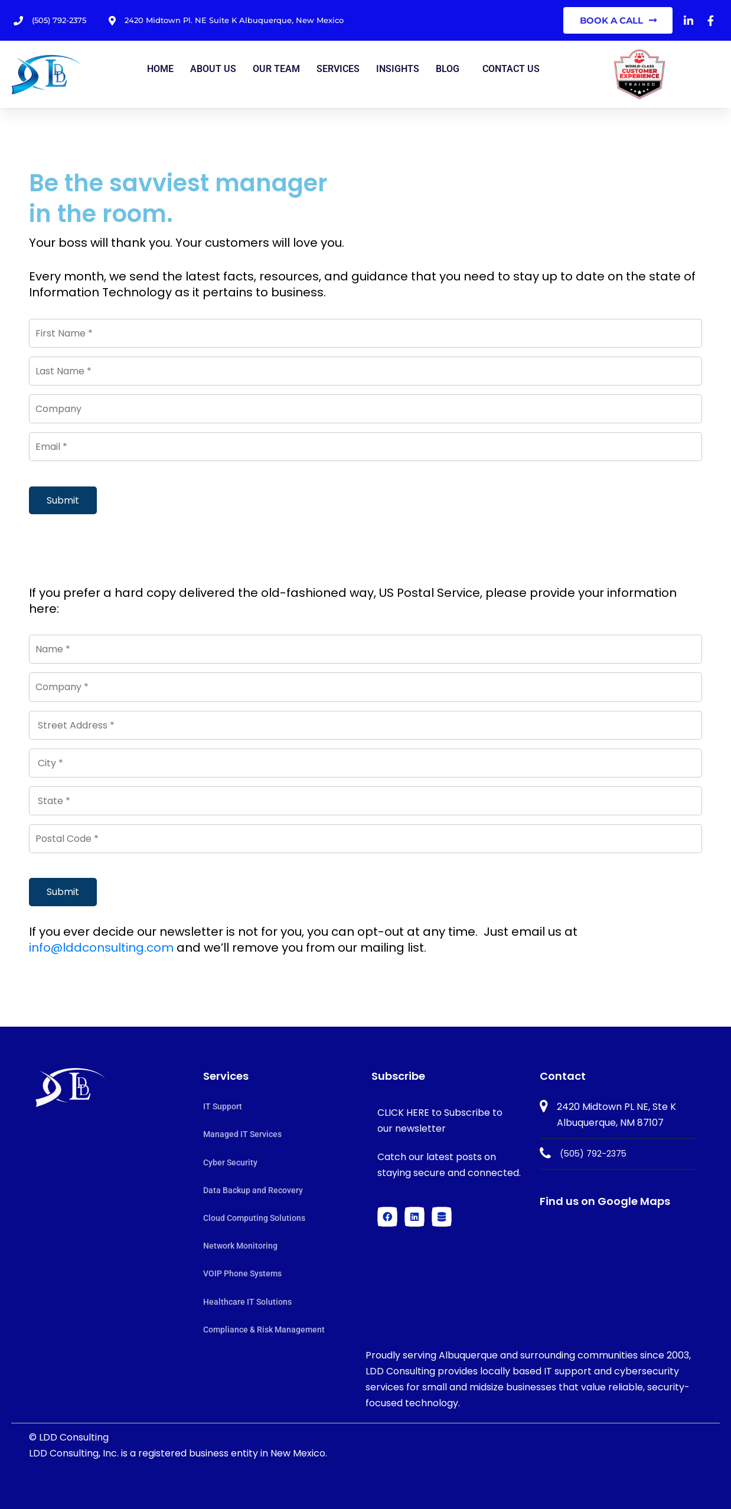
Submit (63, 500)
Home (160, 69)
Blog (447, 69)
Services (338, 69)
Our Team (276, 69)
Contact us (511, 69)
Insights (397, 69)
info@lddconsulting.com (101, 948)
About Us (213, 69)
